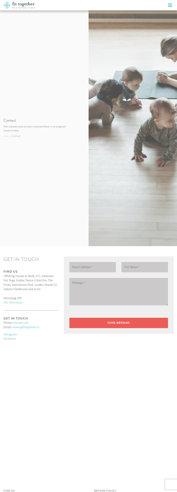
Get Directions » (13, 302)
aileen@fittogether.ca (25, 327)
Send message (119, 323)
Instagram (10, 334)
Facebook (9, 339)
